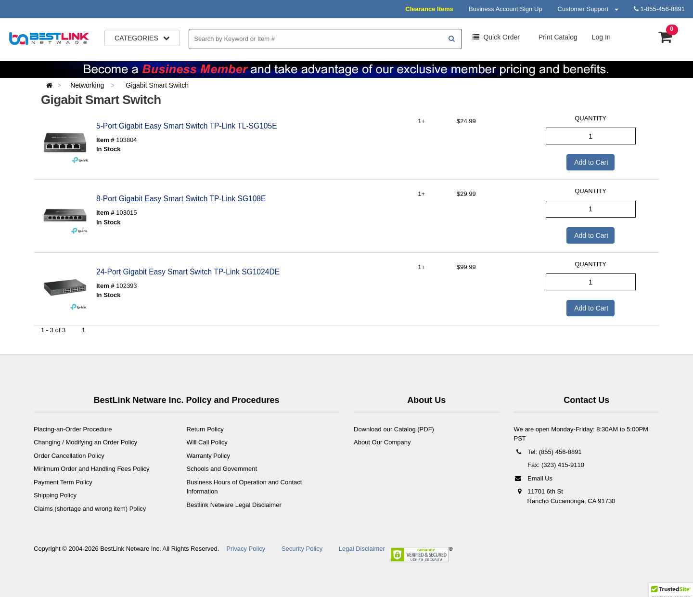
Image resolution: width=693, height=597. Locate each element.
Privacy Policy (245, 548)
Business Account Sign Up (505, 9)
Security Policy (302, 548)
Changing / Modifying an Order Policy (85, 442)
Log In (601, 37)
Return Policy (205, 429)
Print (557, 37)
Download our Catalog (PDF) (394, 429)
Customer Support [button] (588, 9)
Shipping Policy (55, 495)
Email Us (533, 478)
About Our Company (382, 442)
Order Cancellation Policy (69, 455)
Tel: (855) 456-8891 (548, 451)
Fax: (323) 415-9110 (555, 464)
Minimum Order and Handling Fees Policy (92, 468)
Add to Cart (590, 162)
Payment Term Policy (63, 482)
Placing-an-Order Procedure (73, 429)
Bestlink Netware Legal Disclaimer (234, 504)
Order (496, 37)
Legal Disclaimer (362, 548)
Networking (88, 85)
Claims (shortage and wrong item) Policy (90, 508)
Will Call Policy (207, 442)
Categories (142, 38)
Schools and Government (222, 468)
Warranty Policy (209, 455)
